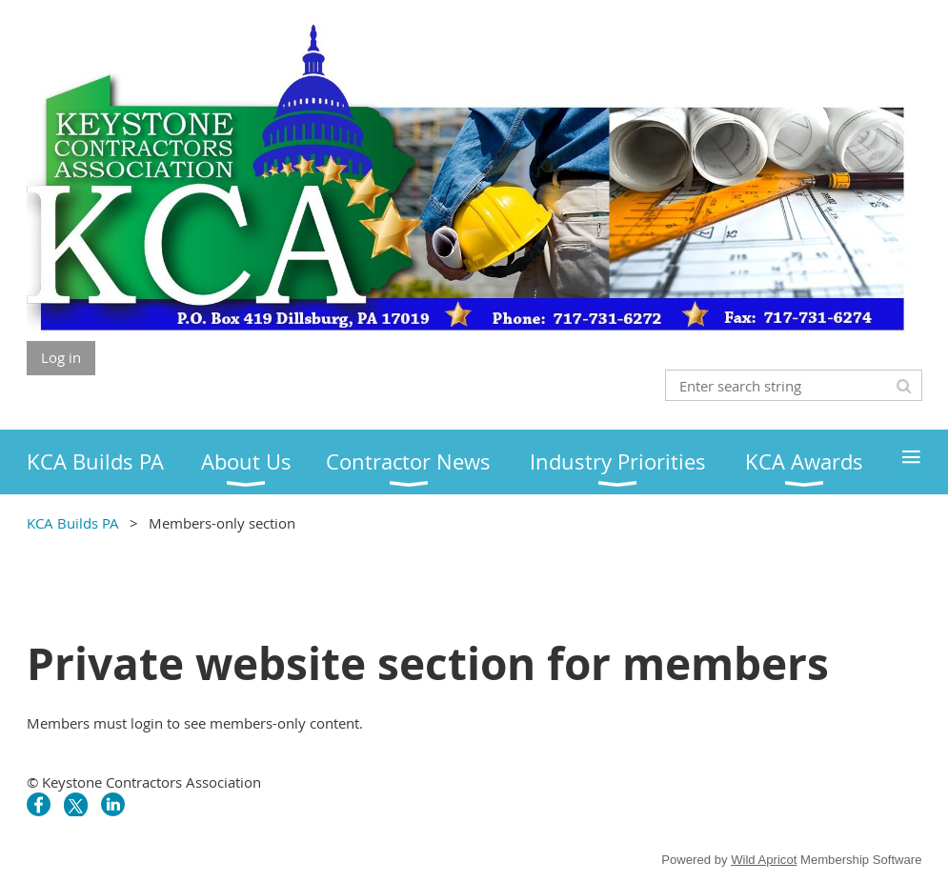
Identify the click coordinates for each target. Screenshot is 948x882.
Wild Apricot (764, 859)
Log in (61, 357)
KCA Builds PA (73, 522)
